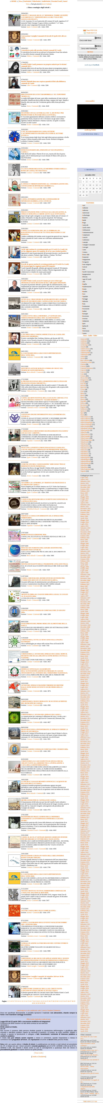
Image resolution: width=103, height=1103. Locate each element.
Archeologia (84, 345)
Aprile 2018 (84, 845)
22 (41, 1001)
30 (57, 1001)
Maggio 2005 (84, 543)
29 (55, 1001)
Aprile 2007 (84, 588)
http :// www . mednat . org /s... (90, 1093)
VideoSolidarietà (85, 461)
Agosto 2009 (84, 643)
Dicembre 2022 (85, 953)
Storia (29, 106)
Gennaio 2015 (84, 769)
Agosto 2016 (84, 806)
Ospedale (30, 441)
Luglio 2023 (84, 967)
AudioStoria (84, 354)
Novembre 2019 (85, 881)
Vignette (83, 471)
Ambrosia (83, 343)
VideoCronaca (84, 438)
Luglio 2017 (84, 827)
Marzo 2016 (84, 796)
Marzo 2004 (84, 516)
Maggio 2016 (84, 800)
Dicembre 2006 (85, 580)
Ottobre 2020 (84, 903)
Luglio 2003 (84, 501)
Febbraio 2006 (84, 561)
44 (40, 1003)
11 (20, 1001)
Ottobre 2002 (84, 483)
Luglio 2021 (84, 920)
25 (47, 1001)
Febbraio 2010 (84, 654)
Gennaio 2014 (84, 745)
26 (49, 1001)
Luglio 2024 (84, 990)
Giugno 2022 (84, 942)
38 (72, 1001)
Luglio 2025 (84, 1014)
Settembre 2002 (85, 481)
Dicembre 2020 (85, 907)
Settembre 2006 (85, 575)
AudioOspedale (85, 353)
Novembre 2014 (85, 765)
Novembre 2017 (85, 835)
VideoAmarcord (85, 417)
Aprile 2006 (84, 565)
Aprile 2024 (84, 984)
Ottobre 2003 (84, 507)
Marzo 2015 (84, 773)
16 (30, 1001)
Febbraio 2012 (84, 701)
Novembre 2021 (85, 928)
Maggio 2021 (84, 916)
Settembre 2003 (85, 505)
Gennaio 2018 (84, 839)
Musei (82, 397)
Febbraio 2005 (84, 538)
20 (38, 1001)
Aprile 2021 (84, 914)
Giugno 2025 (84, 1012)
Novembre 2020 (85, 905)
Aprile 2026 (84, 1031)
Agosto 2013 (84, 736)
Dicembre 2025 (85, 1023)
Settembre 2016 (85, 808)
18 (34, 1001)
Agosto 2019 (84, 876)
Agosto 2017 (84, 829)
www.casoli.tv (90, 101)
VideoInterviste (85, 448)
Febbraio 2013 (84, 724)
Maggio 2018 (84, 846)
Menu (82, 393)
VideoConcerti (84, 434)
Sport (28, 27)
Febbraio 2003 (84, 491)
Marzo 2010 (84, 656)
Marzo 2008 (84, 609)
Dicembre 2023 (85, 977)
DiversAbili (84, 378)
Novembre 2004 (85, 532)
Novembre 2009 (85, 648)
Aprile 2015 (84, 775)
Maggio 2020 (84, 893)
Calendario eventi (32, 407)
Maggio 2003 (84, 497)
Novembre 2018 (85, 858)
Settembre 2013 (85, 738)
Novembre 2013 (85, 742)
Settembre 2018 (85, 854)
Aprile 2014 (84, 751)
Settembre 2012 (85, 714)
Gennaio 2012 (84, 699)
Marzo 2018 (84, 843)
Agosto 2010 (84, 666)
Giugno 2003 (84, 499)
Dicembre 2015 (85, 790)
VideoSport (84, 465)
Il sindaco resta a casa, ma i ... (89, 1050)
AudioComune (85, 349)
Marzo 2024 (84, 982)
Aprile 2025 (84, 1008)
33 (63, 1001)
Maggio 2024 (84, 986)
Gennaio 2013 (84, 722)
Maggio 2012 (84, 707)
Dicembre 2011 (85, 697)
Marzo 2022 (84, 936)
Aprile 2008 (84, 611)
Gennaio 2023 (84, 955)
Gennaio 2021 (84, 909)
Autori (65, 1)
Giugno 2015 (84, 778)
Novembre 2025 (85, 1021)
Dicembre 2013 (85, 744)
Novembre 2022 (85, 951)
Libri (28, 85)
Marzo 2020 (84, 889)
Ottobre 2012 (84, 716)
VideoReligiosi (85, 459)
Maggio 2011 (84, 683)
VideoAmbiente (85, 419)
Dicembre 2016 (85, 813)
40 (33, 1003)
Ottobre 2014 (84, 763)
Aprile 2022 (84, 938)
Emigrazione (84, 380)
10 (18, 1001)
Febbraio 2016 (84, 794)
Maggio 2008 (84, 613)
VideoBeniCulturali (33, 509)
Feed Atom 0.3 (90, 33)
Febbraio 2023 (84, 957)
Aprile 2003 (84, 495)
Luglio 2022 (84, 944)
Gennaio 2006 (84, 559)
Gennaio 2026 (84, 1025)
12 (22, 1001)
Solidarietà (83, 409)
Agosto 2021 (84, 922)
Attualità (83, 347)
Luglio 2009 (84, 641)
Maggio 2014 (84, 753)
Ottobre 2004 (84, 530)
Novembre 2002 (85, 485)
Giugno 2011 (84, 685)
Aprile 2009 (84, 635)
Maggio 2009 (84, 637)
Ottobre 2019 (84, 880)
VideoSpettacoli (85, 463)
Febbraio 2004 (84, 514)
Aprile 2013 (84, 728)
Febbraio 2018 (84, 841)
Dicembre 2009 (85, 650)
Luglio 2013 (84, 734)
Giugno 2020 (84, 895)
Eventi (29, 124)
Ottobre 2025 (84, 1019)
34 (65, 1001)
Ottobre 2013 (84, 740)
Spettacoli (83, 411)
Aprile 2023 (84, 961)
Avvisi (29, 160)
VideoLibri (83, 450)
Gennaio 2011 (84, 676)
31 (59, 1001)
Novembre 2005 (85, 555)
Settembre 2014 (85, 761)
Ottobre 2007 (84, 600)
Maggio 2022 (84, 940)
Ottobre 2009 (84, 646)
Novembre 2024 (85, 998)
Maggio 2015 (84, 777)
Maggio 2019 (84, 870)
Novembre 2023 (85, 975)
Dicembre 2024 (85, 1000)
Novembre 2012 (85, 718)
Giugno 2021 (84, 918)
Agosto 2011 (84, 689)
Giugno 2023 (84, 965)
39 (74, 1001)
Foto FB (83, 384)
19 (36, 1001)
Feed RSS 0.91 (90, 30)
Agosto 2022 (84, 946)
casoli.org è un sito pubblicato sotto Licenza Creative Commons (38, 1010)
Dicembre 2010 (85, 674)
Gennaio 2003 (84, 489)
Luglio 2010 (84, 664)
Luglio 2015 (84, 780)
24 (45, 1001)
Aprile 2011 (84, 681)
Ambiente (30, 357)
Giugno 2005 (84, 545)
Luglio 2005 (84, 547)
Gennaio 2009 (84, 629)
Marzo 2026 (84, 1029)
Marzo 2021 (84, 913)
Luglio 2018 (84, 850)
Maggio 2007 (84, 590)
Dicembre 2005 (85, 557)
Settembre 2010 (85, 668)
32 (61, 1001)
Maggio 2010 (84, 660)
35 (67, 1001)
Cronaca (29, 143)
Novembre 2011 (85, 695)
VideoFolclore (84, 446)
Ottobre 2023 (84, 973)
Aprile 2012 (84, 705)
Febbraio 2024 (84, 981)
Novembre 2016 (85, 812)
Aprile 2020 (84, 891)
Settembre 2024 (85, 994)
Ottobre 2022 (84, 949)
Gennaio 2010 (84, 652)
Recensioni (83, 405)
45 (42, 1003)
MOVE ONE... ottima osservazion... (87, 1067)
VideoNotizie (36, 1)
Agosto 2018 (84, 852)
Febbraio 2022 (84, 934)
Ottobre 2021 (84, 926)
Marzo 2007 (84, 586)
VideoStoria (84, 467)
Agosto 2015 (84, 782)
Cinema (82, 364)
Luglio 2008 (84, 617)
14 (26, 1001)
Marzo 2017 (84, 819)
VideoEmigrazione (86, 440)
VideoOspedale (85, 457)
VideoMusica (84, 454)
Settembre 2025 (85, 1017)
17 (32, 1001)
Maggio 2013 (84, 730)
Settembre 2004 (85, 528)
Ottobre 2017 (84, 833)
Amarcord (83, 339)
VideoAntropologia (86, 422)
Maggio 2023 (84, 963)
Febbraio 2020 (84, 887)
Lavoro (29, 344)
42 (36, 1003)
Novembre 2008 (85, 625)
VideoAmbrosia (32, 391)
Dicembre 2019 (85, 883)
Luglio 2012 (84, 711)
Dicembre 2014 (85, 767)
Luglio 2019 (84, 874)
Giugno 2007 (84, 592)
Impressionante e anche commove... (87, 1044)
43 (38, 1003)
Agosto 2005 (84, 549)
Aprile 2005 (84, 541)
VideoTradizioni (85, 469)
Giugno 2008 (84, 615)
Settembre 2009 (85, 644)
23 (43, 1001)
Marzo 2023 (84, 959)
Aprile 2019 (84, 868)
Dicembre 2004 (85, 534)
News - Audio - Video (90, 335)
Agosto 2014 (84, 759)
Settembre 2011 (85, 691)
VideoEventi (84, 442)
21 (40, 1001)
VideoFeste (83, 444)
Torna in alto (38, 1053)
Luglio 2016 (84, 804)
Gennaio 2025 (84, 1002)
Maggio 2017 (84, 823)
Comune (29, 40)
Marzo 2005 (84, 540)
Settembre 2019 (85, 878)
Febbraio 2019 (84, 864)
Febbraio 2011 (84, 677)
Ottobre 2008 (84, 623)
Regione (83, 407)
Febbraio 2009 (84, 631)
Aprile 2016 (84, 798)
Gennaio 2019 (84, 862)
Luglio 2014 (84, 757)
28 (53, 1001)
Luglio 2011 (84, 687)
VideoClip (83, 432)
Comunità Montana (86, 368)
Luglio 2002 (84, 477)
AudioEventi (84, 351)
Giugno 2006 (84, 569)
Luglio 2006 (84, 571)
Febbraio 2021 (84, 911)
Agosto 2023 (84, 969)
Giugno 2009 (84, 639)
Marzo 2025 (84, 1006)
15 (28, 1001)
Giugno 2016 (84, 802)
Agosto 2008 (84, 619)
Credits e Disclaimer (38, 1057)
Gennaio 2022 (84, 932)
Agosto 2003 (84, 503)
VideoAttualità (85, 426)
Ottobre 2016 (84, 810)
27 (51, 1001)
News (20, 1)
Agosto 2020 (84, 899)
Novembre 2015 (85, 788)
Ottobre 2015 (84, 786)
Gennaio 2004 (84, 512)
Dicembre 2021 (85, 930)
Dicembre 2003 (85, 510)
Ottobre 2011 (84, 693)
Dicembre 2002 (85, 487)
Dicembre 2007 (85, 604)
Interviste (83, 388)
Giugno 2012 (84, 709)
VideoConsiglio (31, 966)
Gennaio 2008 (84, 606)
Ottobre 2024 (84, 996)
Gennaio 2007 (84, 582)
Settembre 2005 (85, 551)
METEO (90, 52)
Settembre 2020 (85, 901)
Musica (82, 399)
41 (35, 1003)
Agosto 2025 (84, 1015)
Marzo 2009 (84, 633)
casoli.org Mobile (90, 130)
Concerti (83, 370)
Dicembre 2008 (85, 627)
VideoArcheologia (86, 424)
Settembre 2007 (85, 598)
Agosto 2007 (84, 596)
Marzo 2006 (84, 563)
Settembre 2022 (85, 947)
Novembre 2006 (85, 578)
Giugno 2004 (84, 522)
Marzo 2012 (84, 703)
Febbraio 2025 (84, 1004)
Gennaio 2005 (84, 536)
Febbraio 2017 (84, 817)
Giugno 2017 (84, 825)
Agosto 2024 (84, 992)
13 (24, 1001)
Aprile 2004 (84, 518)
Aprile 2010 (84, 658)
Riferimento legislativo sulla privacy (39, 1019)
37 (70, 1001)
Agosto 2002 (84, 479)
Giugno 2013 (84, 732)
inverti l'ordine (46, 4)
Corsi (82, 374)
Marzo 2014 (84, 749)
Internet (29, 912)
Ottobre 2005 (84, 553)
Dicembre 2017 (85, 837)
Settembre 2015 (85, 784)
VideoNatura (84, 456)
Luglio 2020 (84, 897)
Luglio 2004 (84, 524)
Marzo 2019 (84, 866)
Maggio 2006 (84, 567)
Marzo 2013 (84, 726)
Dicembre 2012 (85, 720)
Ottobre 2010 (84, 670)
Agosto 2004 (84, 526)
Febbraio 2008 (84, 608)
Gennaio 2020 (84, 885)
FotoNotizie (27, 1)
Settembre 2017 (85, 831)
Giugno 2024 (84, 988)
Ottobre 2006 (84, 576)
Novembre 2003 (85, 508)
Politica (29, 56)
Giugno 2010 (84, 662)
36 (69, 1001)
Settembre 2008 (85, 621)
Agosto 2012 (84, 712)
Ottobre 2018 (84, 856)
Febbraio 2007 (84, 584)
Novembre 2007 (85, 602)
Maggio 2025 (84, 1010)
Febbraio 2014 (84, 747)
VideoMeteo (84, 452)
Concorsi (83, 372)
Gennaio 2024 (84, 979)
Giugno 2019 (84, 872)
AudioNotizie (46, 1)
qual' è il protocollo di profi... (89, 1055)
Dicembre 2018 (85, 860)
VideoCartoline (85, 430)
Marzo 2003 (84, 493)
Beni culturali (31, 372)
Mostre (29, 570)
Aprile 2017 (84, 821)
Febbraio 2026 (84, 1027)
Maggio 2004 (84, 520)
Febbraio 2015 (84, 771)
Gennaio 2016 (84, 792)
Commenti (34, 27)
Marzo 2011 (84, 679)
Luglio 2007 (84, 594)
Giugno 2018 (84, 848)
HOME (13, 1)
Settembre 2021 (85, 924)
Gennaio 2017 (84, 815)
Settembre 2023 (85, 971)
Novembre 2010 (85, 672)
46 (44, 1003)
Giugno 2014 (84, 755)
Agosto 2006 (84, 573)
